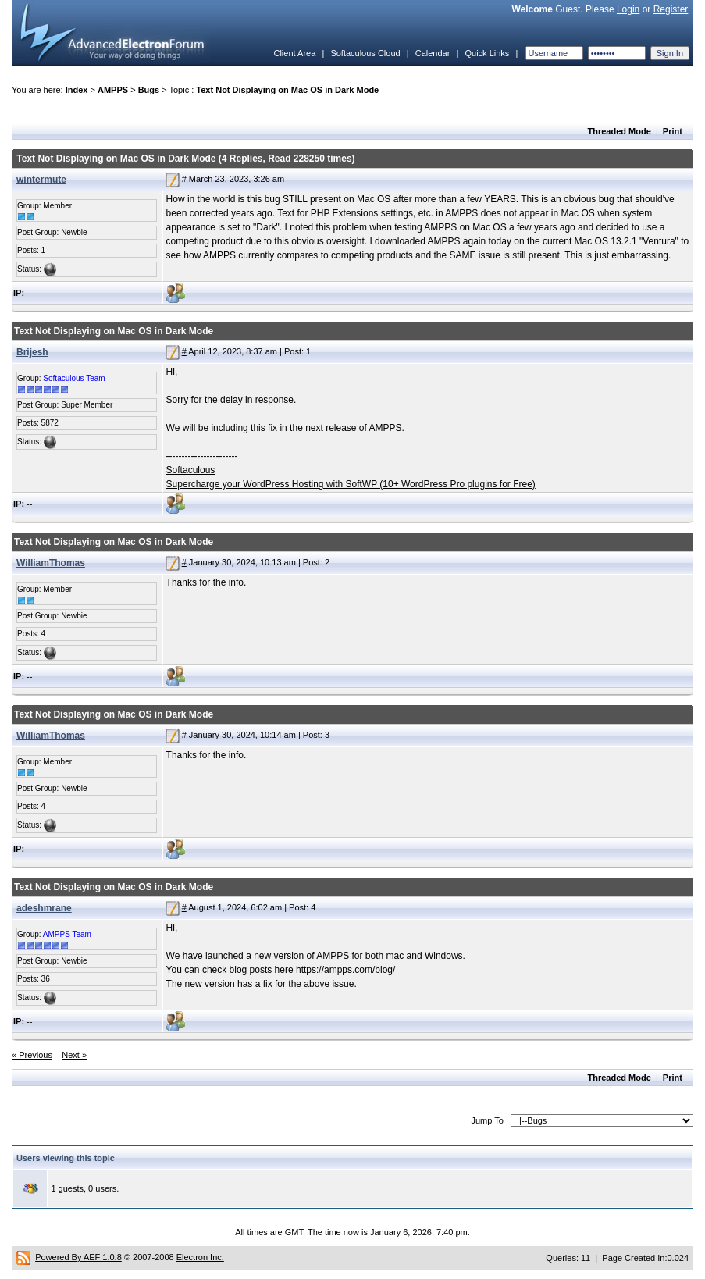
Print (672, 131)
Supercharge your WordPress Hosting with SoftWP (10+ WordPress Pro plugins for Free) (351, 484)
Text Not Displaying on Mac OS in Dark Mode (287, 89)
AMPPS (113, 89)
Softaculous (190, 470)
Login (628, 9)
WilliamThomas (50, 563)
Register (671, 9)
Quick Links (487, 53)
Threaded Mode (619, 131)
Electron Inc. (200, 1257)
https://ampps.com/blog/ (345, 969)
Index (77, 89)
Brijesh (32, 352)
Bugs (149, 89)
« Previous (32, 1055)
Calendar (432, 53)
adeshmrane (44, 908)
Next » (74, 1055)
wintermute (41, 179)
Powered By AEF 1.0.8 (78, 1257)
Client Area (294, 53)
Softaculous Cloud (365, 53)
